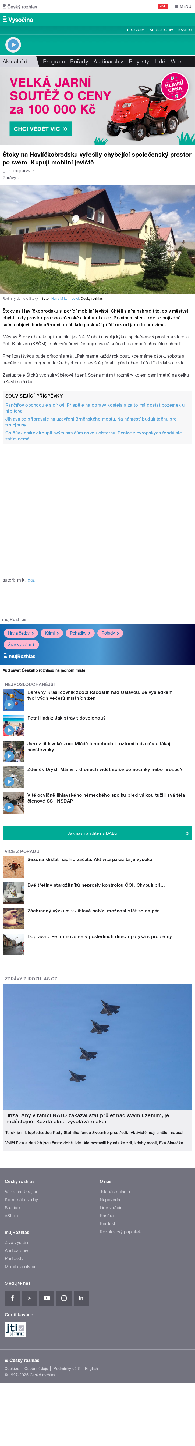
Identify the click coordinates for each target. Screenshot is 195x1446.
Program (135, 30)
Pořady (79, 61)
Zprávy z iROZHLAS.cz (31, 979)
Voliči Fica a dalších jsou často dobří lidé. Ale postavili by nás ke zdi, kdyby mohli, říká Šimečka (94, 1143)
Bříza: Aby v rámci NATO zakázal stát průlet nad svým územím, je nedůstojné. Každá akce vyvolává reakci (87, 1118)
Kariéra (107, 1215)
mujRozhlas (14, 619)
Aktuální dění (19, 61)
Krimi (52, 633)
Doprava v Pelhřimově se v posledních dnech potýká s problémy (99, 936)
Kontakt (107, 1223)
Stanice (12, 1207)
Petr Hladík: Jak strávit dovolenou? (66, 718)
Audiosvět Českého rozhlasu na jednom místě (44, 670)
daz (31, 580)
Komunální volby (21, 1199)
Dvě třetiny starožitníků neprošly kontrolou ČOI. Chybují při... (96, 885)
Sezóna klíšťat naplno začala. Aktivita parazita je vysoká (89, 859)
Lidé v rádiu (111, 1207)
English (91, 1368)
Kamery (185, 30)
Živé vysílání (21, 644)
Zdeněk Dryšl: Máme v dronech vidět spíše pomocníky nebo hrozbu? (105, 769)
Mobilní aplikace (21, 1266)
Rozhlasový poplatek (120, 1231)
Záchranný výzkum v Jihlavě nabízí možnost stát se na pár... (95, 910)
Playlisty (139, 61)
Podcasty (14, 1258)
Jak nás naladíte (116, 1191)
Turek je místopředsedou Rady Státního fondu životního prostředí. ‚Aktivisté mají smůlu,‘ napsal (94, 1132)
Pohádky (80, 633)
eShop (11, 1215)
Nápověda (110, 1199)
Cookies (12, 1368)
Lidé (160, 61)
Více (179, 61)
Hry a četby (21, 633)
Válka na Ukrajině (21, 1191)
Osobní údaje (36, 1368)
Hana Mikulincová (65, 299)
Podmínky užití (67, 1368)
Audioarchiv (161, 30)
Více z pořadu (22, 851)
